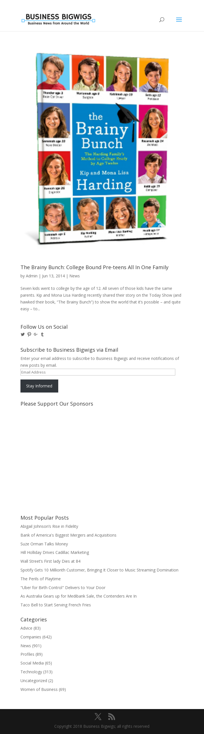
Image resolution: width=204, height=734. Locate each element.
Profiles (27, 654)
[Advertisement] (46, 430)
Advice (26, 628)
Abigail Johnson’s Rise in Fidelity (49, 526)
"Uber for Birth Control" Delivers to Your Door (62, 587)
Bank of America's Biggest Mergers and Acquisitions (68, 535)
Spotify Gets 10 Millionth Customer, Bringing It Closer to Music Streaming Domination (99, 570)
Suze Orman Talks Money (44, 544)
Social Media (32, 663)
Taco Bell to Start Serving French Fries (55, 605)
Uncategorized (33, 680)
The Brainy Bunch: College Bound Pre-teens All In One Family (94, 267)
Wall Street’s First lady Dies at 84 (50, 561)
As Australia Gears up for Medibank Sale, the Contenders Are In (78, 596)
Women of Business (39, 689)
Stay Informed (39, 386)
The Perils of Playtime (40, 578)
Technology (31, 671)
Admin (32, 276)
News (74, 276)
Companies (30, 637)
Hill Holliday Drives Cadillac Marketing (54, 552)
